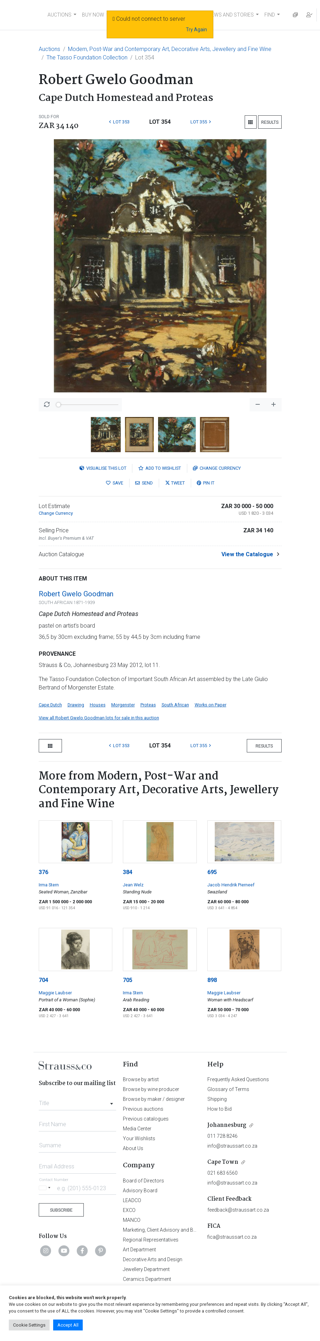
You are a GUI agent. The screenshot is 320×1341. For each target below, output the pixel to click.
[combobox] (78, 1101)
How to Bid (219, 1109)
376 (43, 872)
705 (127, 980)
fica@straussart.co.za (232, 1237)
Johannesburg (226, 1125)
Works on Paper (210, 704)
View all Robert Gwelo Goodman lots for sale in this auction (99, 717)
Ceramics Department (147, 1279)
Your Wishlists (139, 1138)
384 (127, 872)
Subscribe (61, 1210)
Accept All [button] (68, 1325)
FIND (269, 15)
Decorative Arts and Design (152, 1259)
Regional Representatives (150, 1240)
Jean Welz (133, 884)
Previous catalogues (146, 1119)
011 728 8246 (222, 1136)
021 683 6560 (222, 1173)
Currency (217, 468)
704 (43, 980)
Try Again (196, 29)
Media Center (137, 1128)
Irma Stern (49, 884)
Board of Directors (143, 1180)
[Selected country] (45, 1187)
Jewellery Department (146, 1269)
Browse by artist (141, 1079)
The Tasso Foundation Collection (86, 57)
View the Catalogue (247, 554)
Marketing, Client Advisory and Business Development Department (195, 1230)
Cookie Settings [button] (29, 1325)
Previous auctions (143, 1109)
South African (175, 704)
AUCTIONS (59, 15)
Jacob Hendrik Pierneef (231, 884)
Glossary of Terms (228, 1089)
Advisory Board (140, 1190)
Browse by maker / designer (154, 1099)
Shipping (217, 1099)
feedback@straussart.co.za (238, 1210)
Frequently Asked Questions (238, 1079)
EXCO (129, 1210)
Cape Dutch (50, 704)
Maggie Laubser (55, 992)
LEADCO (132, 1200)
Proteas (148, 704)
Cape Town (222, 1162)
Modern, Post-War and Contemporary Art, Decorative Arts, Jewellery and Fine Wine (169, 49)
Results (269, 122)
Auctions (49, 49)
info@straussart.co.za (232, 1146)
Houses (98, 704)
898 (212, 980)
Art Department (139, 1249)
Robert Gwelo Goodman (76, 594)
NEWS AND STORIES (231, 15)
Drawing (76, 704)
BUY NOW (93, 15)
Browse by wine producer (151, 1089)
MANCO (131, 1220)
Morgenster (123, 704)
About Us (133, 1148)
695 (212, 872)
